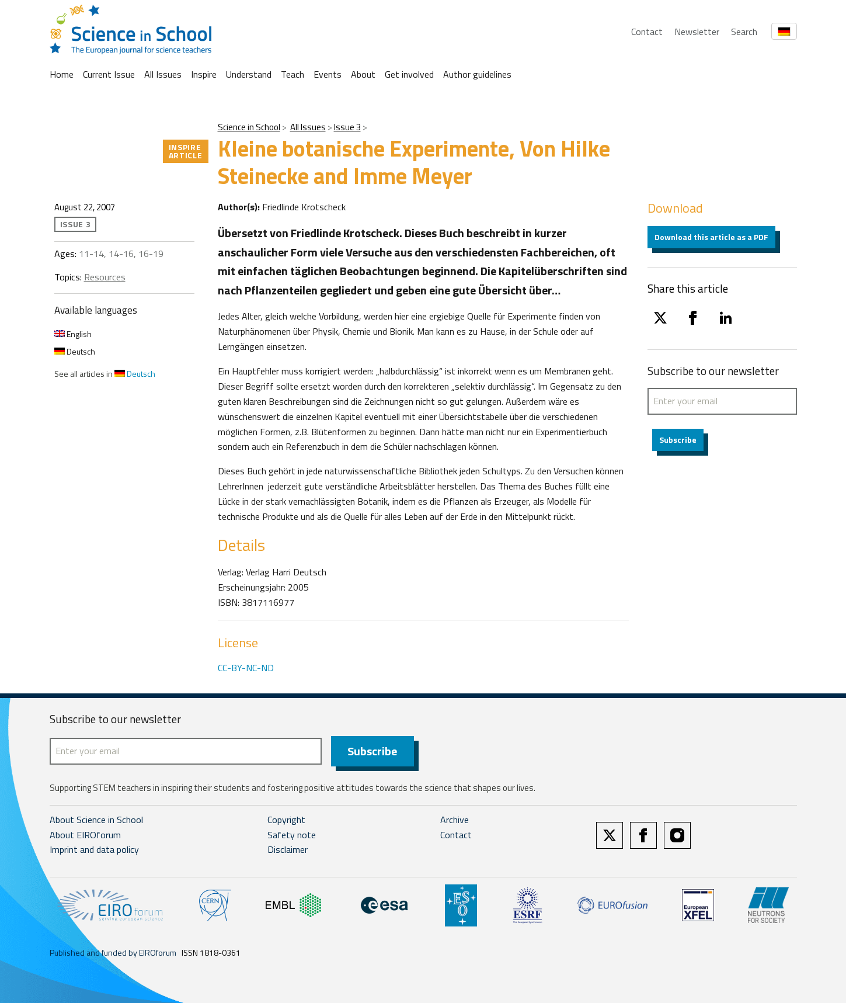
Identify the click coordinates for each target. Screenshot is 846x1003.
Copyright (286, 820)
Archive (454, 820)
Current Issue (109, 74)
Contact (647, 32)
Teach (292, 74)
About (363, 74)
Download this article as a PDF (711, 237)
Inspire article (186, 151)
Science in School (249, 127)
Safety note (291, 835)
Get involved (409, 74)
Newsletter (696, 32)
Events (328, 74)
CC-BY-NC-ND (246, 668)
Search (744, 32)
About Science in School (96, 820)
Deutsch (74, 351)
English (73, 334)
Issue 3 (347, 127)
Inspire (204, 74)
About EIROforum (85, 835)
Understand (248, 74)
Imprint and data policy (94, 849)
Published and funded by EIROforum (113, 952)
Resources (105, 277)
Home (62, 74)
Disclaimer (287, 849)
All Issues (163, 74)
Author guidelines (477, 74)
